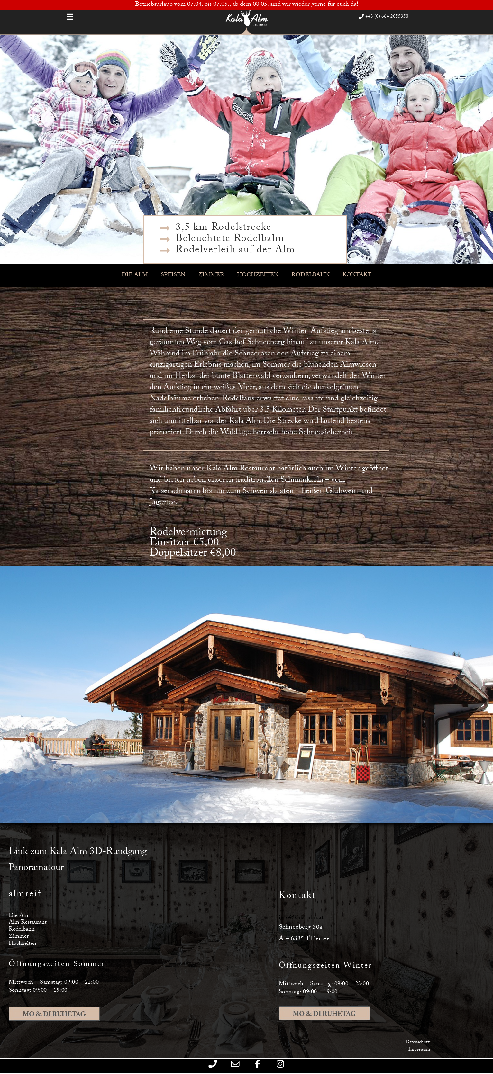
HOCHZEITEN (257, 276)
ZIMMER (211, 276)
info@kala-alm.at (301, 918)
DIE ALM (135, 276)
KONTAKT (357, 276)
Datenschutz (418, 1042)
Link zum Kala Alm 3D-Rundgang (78, 852)
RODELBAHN (310, 276)
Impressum (419, 1050)
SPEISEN (173, 276)
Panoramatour (36, 868)
